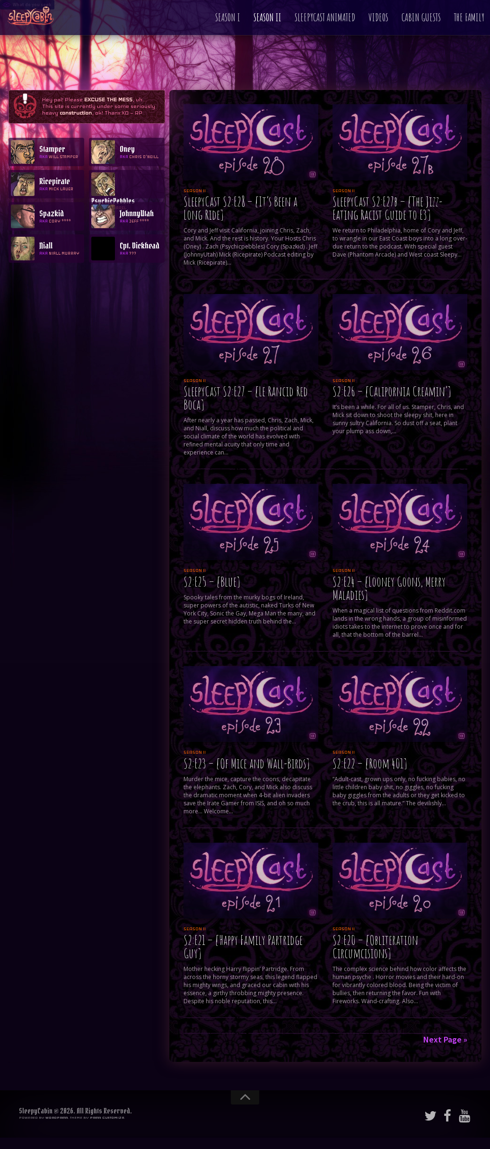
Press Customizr (107, 1117)
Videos (378, 17)
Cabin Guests (421, 17)
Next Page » (445, 1039)
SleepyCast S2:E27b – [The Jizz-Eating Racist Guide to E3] (387, 208)
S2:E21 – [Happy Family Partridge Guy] (243, 947)
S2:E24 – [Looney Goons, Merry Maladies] (389, 588)
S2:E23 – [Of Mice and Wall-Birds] (246, 763)
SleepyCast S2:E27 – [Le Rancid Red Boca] (246, 398)
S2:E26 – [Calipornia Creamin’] (391, 391)
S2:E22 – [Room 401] (369, 763)
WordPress (56, 1117)
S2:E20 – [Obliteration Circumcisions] (375, 947)
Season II (267, 17)
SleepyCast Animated (325, 17)
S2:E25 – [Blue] (212, 581)
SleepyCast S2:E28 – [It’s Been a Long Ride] (241, 208)
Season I (227, 17)
